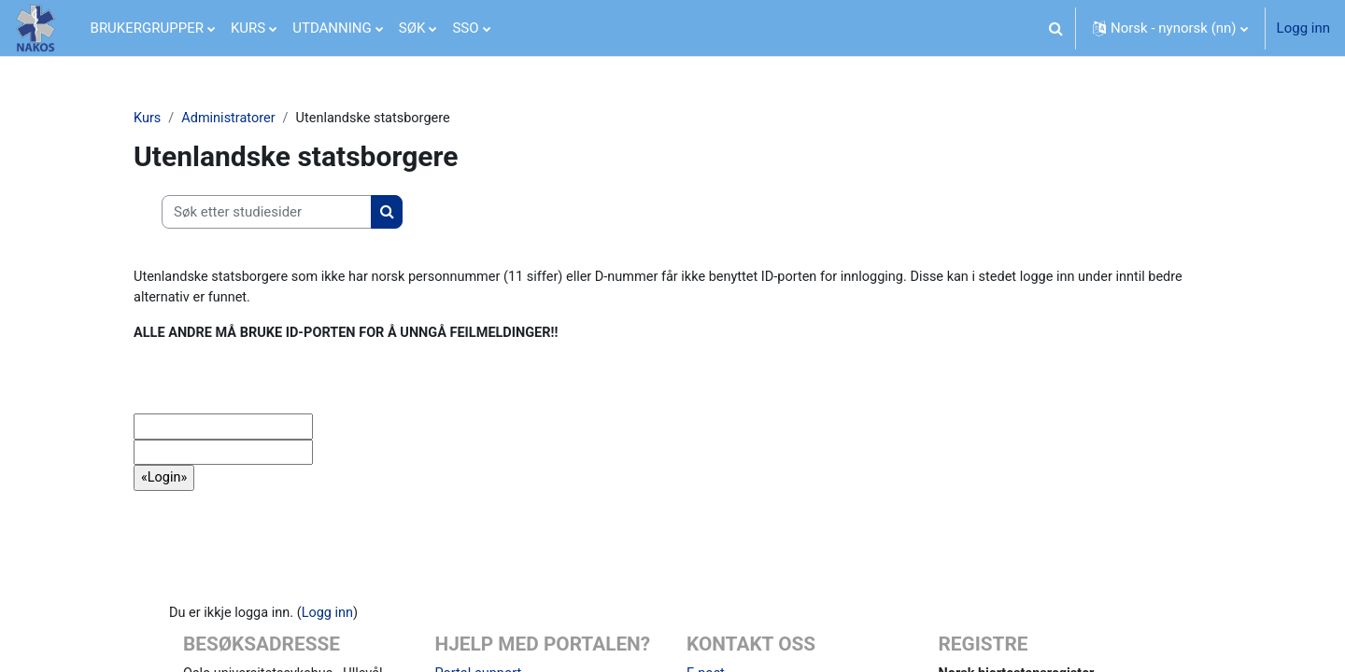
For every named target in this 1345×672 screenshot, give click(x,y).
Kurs (148, 118)
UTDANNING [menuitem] (332, 28)
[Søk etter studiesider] (267, 213)
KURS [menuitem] (248, 28)
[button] (1055, 28)
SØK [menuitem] (412, 28)
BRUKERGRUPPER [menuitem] (147, 28)
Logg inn (1303, 28)
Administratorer (231, 118)
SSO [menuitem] (465, 28)
